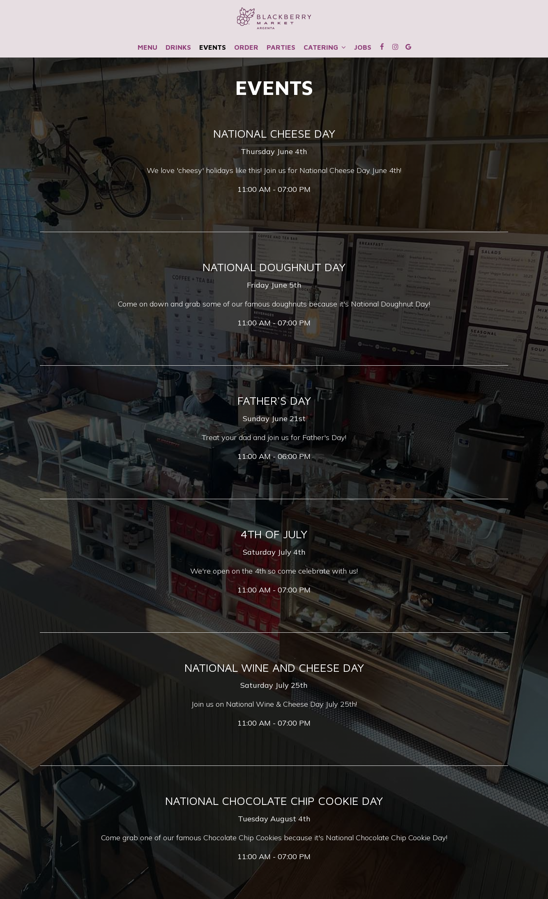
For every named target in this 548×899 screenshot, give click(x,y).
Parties (281, 47)
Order (246, 47)
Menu (147, 47)
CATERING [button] (325, 47)
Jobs (362, 47)
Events (212, 47)
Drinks (178, 47)
